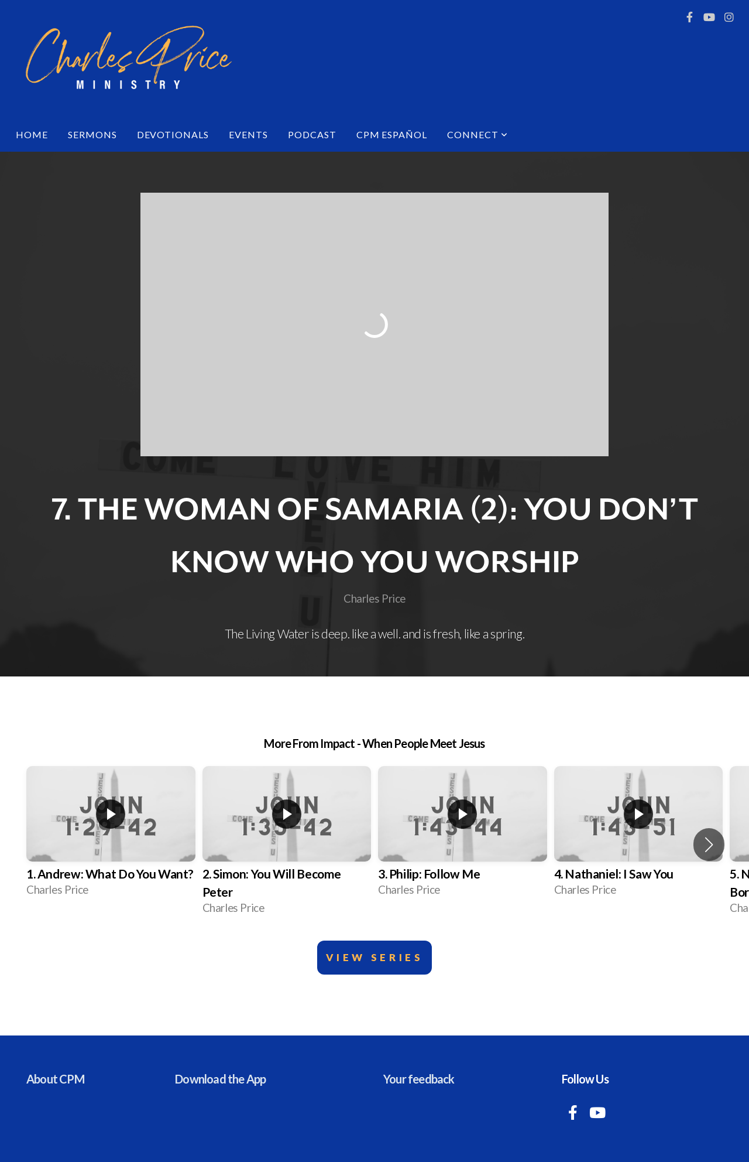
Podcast (312, 134)
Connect (477, 134)
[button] (709, 844)
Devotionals (173, 134)
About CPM (55, 1079)
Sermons (92, 134)
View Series (375, 957)
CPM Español (392, 134)
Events (248, 134)
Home (32, 134)
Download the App (220, 1079)
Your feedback (419, 1079)
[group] (110, 835)
